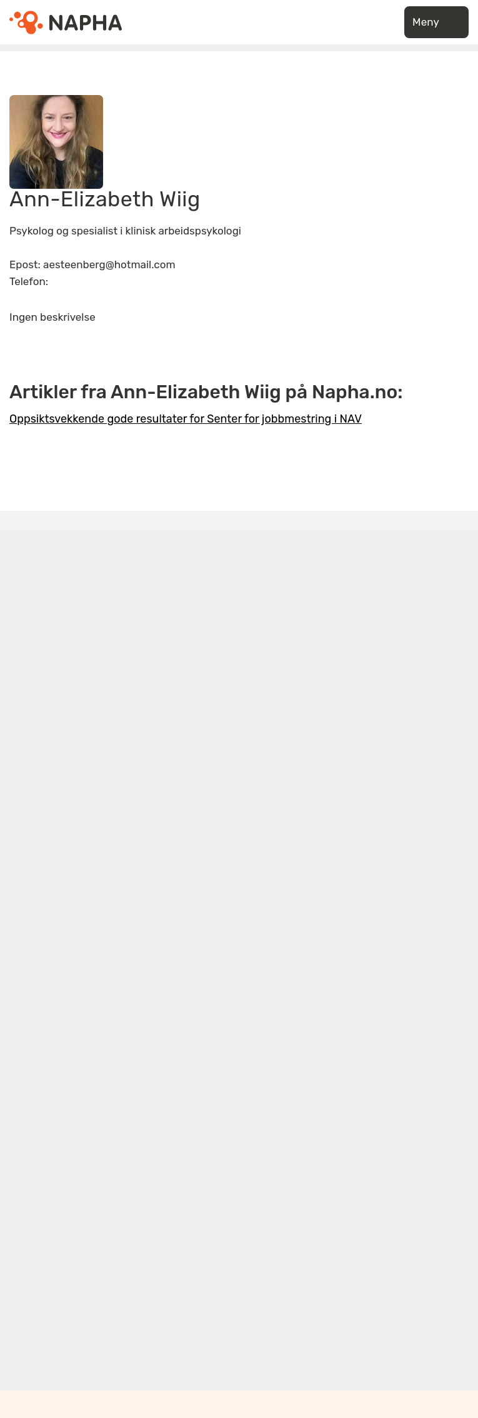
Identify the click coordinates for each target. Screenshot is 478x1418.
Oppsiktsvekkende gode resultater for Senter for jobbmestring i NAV (185, 419)
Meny (436, 22)
